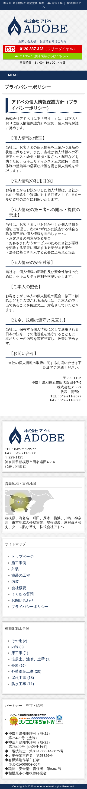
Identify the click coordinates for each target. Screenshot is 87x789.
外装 (15, 569)
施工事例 (18, 563)
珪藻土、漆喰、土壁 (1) (30, 659)
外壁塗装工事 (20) (26, 671)
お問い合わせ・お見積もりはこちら (42, 41)
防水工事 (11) (22, 684)
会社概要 (18, 588)
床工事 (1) (19, 653)
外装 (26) (18, 665)
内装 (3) (17, 647)
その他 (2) (19, 641)
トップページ (22, 556)
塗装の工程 (20, 575)
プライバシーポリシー (29, 607)
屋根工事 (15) (22, 678)
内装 (15, 582)
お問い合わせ (22, 600)
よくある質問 (22, 594)
